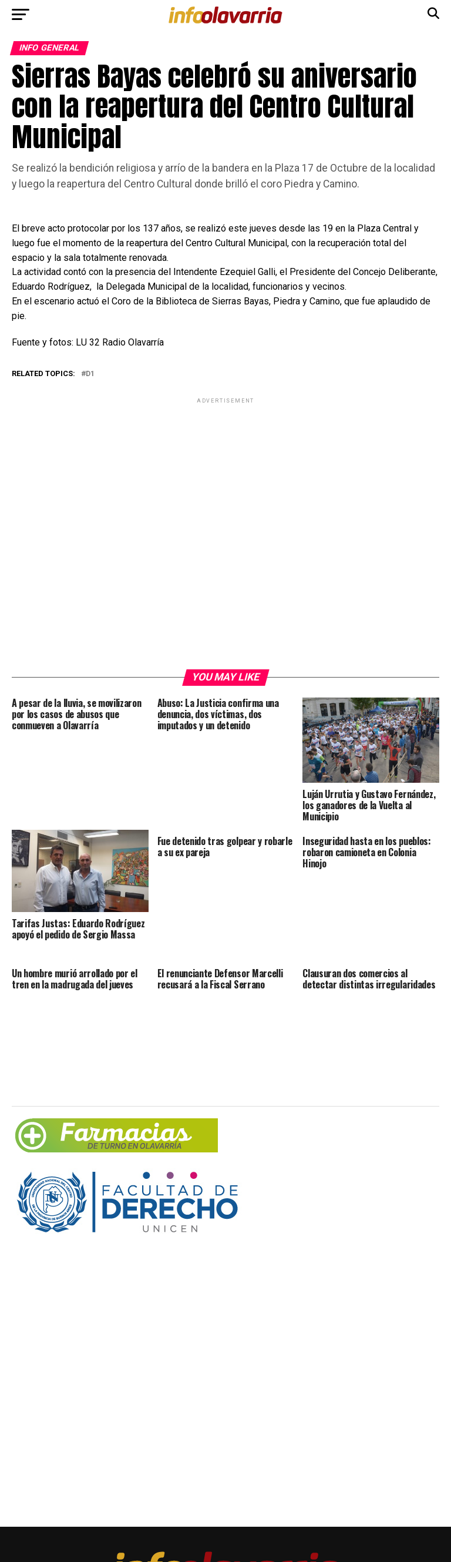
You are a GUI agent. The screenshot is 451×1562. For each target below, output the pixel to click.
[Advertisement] (225, 532)
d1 (90, 374)
